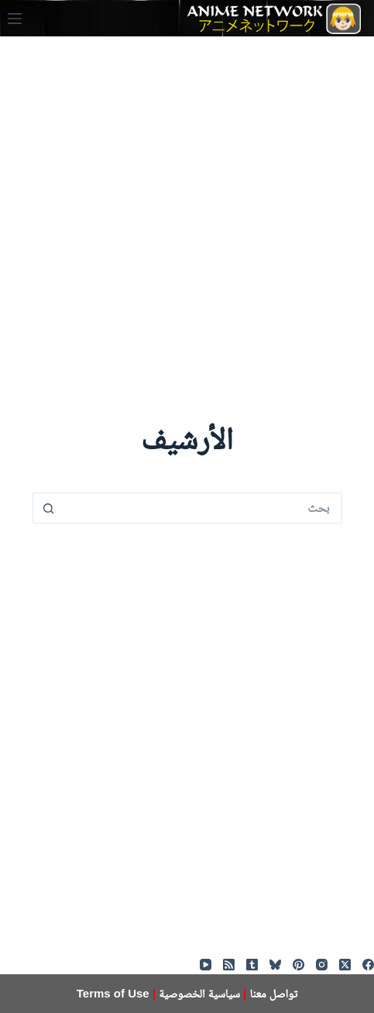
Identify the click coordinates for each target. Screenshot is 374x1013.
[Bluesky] (275, 964)
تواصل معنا (273, 993)
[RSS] (229, 964)
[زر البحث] (48, 508)
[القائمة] (15, 19)
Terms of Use (113, 993)
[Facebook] (368, 964)
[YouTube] (205, 964)
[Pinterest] (298, 964)
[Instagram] (322, 964)
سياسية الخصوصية (199, 993)
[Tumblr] (252, 964)
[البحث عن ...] (202, 508)
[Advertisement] (187, 223)
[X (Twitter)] (345, 964)
